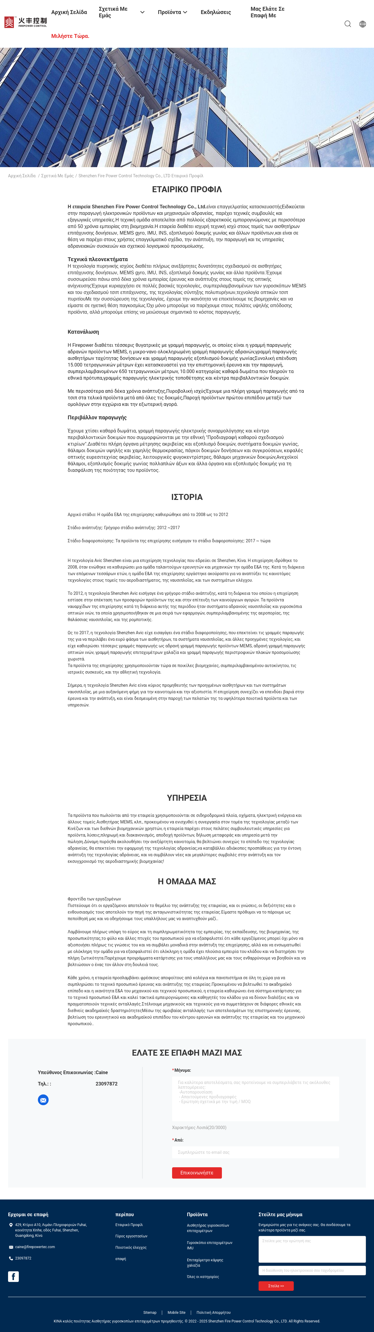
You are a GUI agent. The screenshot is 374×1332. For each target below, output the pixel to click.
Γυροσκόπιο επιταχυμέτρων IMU (209, 1245)
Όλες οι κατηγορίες (203, 1277)
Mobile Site (177, 1313)
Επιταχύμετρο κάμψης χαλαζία (205, 1263)
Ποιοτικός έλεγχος (131, 1247)
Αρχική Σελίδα (21, 175)
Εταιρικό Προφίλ (129, 1225)
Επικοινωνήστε (197, 1173)
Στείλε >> (276, 1286)
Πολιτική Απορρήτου (214, 1313)
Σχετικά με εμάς (57, 175)
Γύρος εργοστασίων (131, 1236)
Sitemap (150, 1313)
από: (178, 1140)
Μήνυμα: (182, 1070)
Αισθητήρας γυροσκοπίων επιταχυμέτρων (208, 1228)
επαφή (120, 1259)
